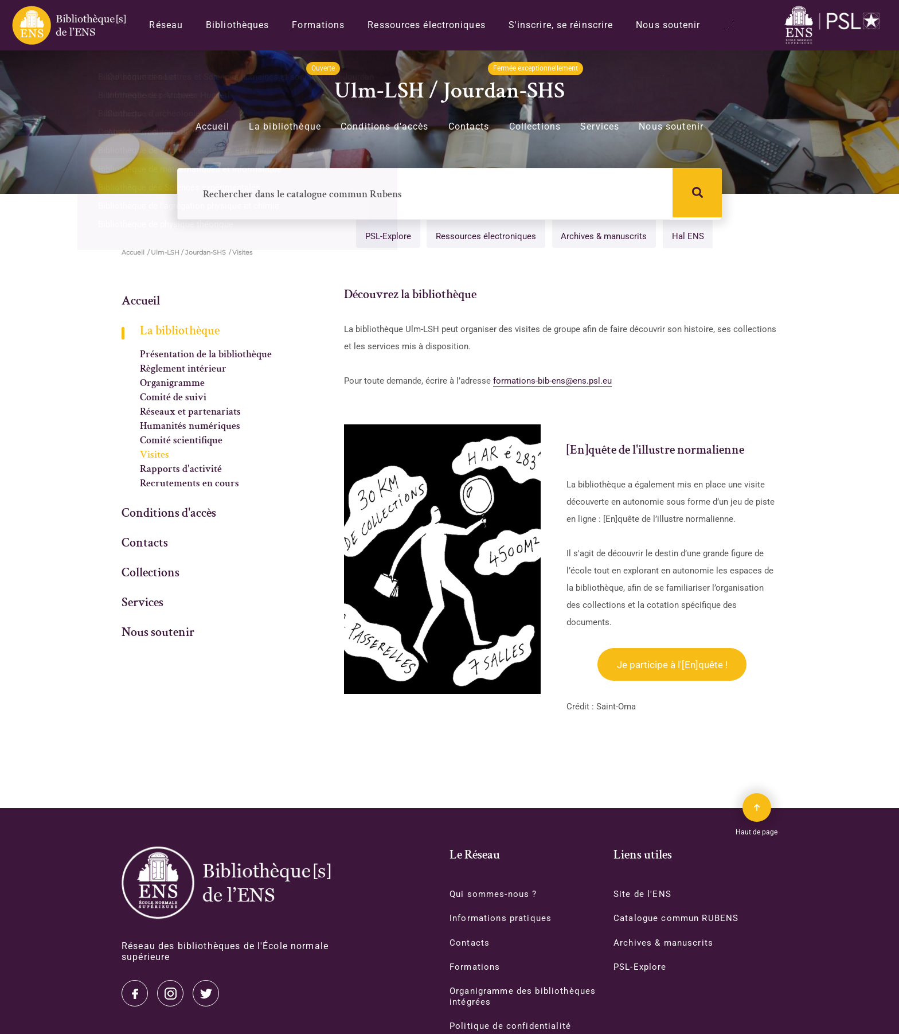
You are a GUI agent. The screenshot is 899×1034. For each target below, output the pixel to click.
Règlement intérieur (183, 370)
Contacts (469, 126)
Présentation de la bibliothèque (206, 355)
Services (599, 126)
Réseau (166, 24)
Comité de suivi (173, 398)
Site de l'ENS (643, 894)
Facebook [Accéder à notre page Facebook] (206, 993)
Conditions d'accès (385, 126)
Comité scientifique (181, 441)
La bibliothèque (285, 126)
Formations (318, 24)
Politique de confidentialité (513, 1028)
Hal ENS (685, 237)
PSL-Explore (381, 237)
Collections (535, 126)
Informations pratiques (503, 919)
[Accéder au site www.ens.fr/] (834, 25)
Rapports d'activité (181, 470)
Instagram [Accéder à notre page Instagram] (170, 993)
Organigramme (172, 384)
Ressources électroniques (426, 24)
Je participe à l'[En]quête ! (672, 666)
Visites (154, 456)
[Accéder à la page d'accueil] (226, 882)
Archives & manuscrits (600, 237)
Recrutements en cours (189, 484)
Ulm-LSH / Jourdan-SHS (188, 253)
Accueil (212, 126)
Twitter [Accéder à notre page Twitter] (135, 993)
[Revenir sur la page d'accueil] (68, 25)
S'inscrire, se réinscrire (561, 24)
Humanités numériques (190, 427)
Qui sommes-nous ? (495, 894)
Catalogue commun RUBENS (679, 919)
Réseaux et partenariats (190, 413)
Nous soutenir (668, 24)
